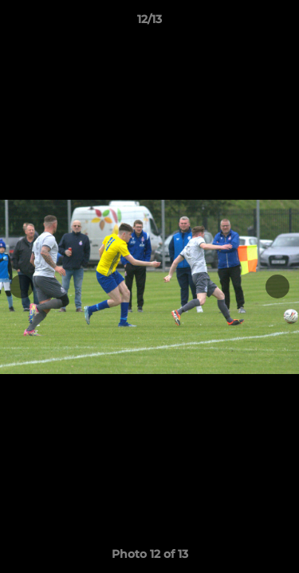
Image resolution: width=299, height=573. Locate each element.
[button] (279, 23)
